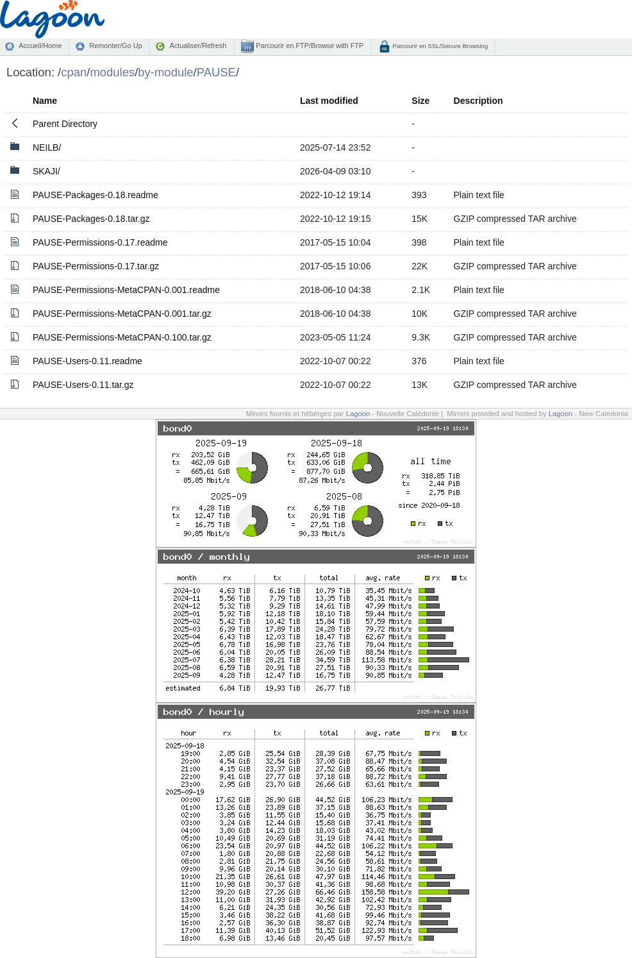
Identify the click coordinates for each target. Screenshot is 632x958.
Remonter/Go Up (115, 45)
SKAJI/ (46, 171)
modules (112, 72)
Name (45, 101)
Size (420, 101)
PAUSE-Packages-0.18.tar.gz (91, 219)
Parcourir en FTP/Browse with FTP (308, 45)
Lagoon (358, 413)
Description (478, 101)
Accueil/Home (40, 45)
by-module (165, 72)
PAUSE (216, 72)
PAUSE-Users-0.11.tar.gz (83, 385)
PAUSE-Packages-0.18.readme (95, 195)
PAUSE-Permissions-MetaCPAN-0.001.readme (126, 290)
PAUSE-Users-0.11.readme (87, 361)
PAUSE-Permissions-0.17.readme (100, 242)
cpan (74, 72)
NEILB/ (47, 147)
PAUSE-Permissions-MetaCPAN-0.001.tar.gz (122, 313)
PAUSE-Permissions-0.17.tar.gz (96, 266)
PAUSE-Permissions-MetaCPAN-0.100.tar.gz (122, 337)
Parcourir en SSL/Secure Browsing (439, 45)
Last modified (329, 101)
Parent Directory (65, 124)
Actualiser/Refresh (197, 45)
